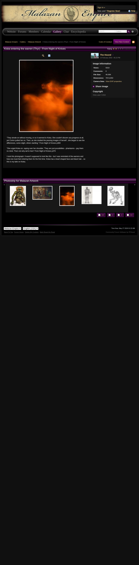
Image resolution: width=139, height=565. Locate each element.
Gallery (57, 31)
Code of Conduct (105, 42)
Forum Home (19, 232)
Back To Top (8, 232)
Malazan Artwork (34, 42)
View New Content (122, 42)
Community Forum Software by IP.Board (120, 232)
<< (101, 215)
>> (129, 215)
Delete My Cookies (32, 232)
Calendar (46, 31)
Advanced (132, 31)
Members (34, 31)
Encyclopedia (78, 31)
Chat (66, 31)
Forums (22, 31)
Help (131, 11)
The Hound (105, 55)
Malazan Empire (11, 42)
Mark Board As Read (47, 232)
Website (11, 31)
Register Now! (113, 11)
